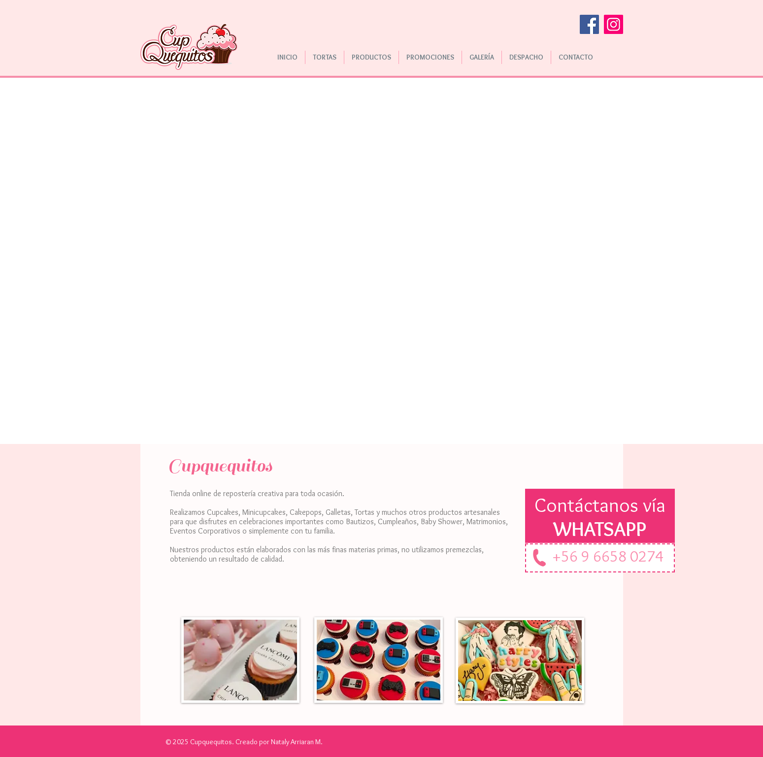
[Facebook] (589, 24)
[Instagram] (613, 24)
